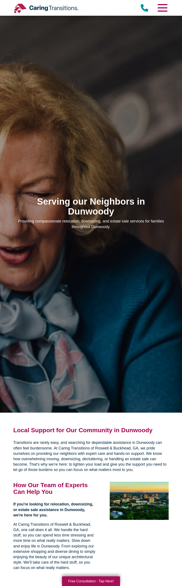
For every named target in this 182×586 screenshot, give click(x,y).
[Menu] (162, 8)
